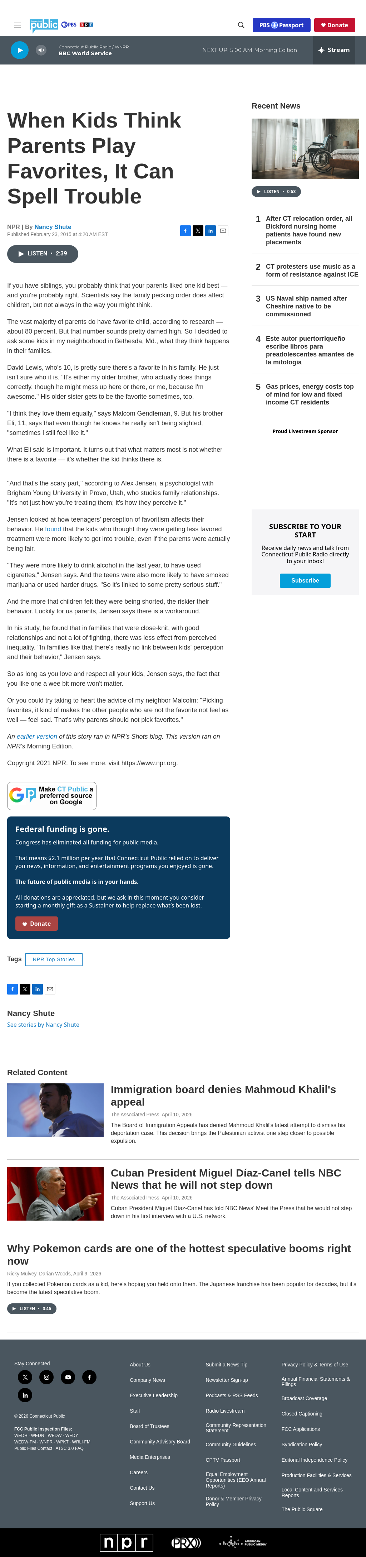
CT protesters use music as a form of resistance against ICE (312, 270)
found (53, 529)
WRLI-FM (81, 1442)
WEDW (54, 1435)
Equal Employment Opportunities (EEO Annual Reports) (236, 1480)
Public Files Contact (33, 1448)
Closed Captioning (302, 1414)
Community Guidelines (231, 1444)
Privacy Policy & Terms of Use (315, 1364)
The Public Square (302, 1509)
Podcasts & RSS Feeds (232, 1395)
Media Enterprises (150, 1457)
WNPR (46, 1442)
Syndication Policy (302, 1444)
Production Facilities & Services (317, 1475)
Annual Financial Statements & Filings (316, 1382)
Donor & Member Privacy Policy (233, 1501)
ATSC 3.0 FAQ (69, 1448)
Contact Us (142, 1488)
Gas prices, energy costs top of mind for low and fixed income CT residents (310, 394)
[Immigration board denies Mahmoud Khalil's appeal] (55, 1110)
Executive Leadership (154, 1395)
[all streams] (334, 50)
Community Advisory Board (160, 1442)
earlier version (37, 736)
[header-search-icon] (241, 25)
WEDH (21, 1435)
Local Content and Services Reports (312, 1492)
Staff (135, 1411)
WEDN (37, 1435)
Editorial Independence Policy (314, 1460)
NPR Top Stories (54, 959)
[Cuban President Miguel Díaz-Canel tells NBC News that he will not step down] (55, 1194)
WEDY (71, 1435)
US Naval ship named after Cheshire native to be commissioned (306, 306)
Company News (147, 1380)
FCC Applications (301, 1429)
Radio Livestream (225, 1411)
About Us (140, 1364)
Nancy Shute (53, 227)
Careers (139, 1472)
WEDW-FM (25, 1442)
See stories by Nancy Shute (43, 1025)
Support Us (142, 1503)
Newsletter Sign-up (227, 1380)
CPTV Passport (223, 1460)
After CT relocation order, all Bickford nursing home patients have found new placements (309, 230)
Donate (337, 25)
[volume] (41, 50)
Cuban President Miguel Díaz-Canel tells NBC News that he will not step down (226, 1179)
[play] (19, 50)
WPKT (62, 1442)
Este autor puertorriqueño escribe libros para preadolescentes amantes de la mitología (310, 350)
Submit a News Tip (226, 1364)
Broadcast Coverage (304, 1398)
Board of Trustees (149, 1426)
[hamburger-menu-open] (17, 25)
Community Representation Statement (236, 1428)
